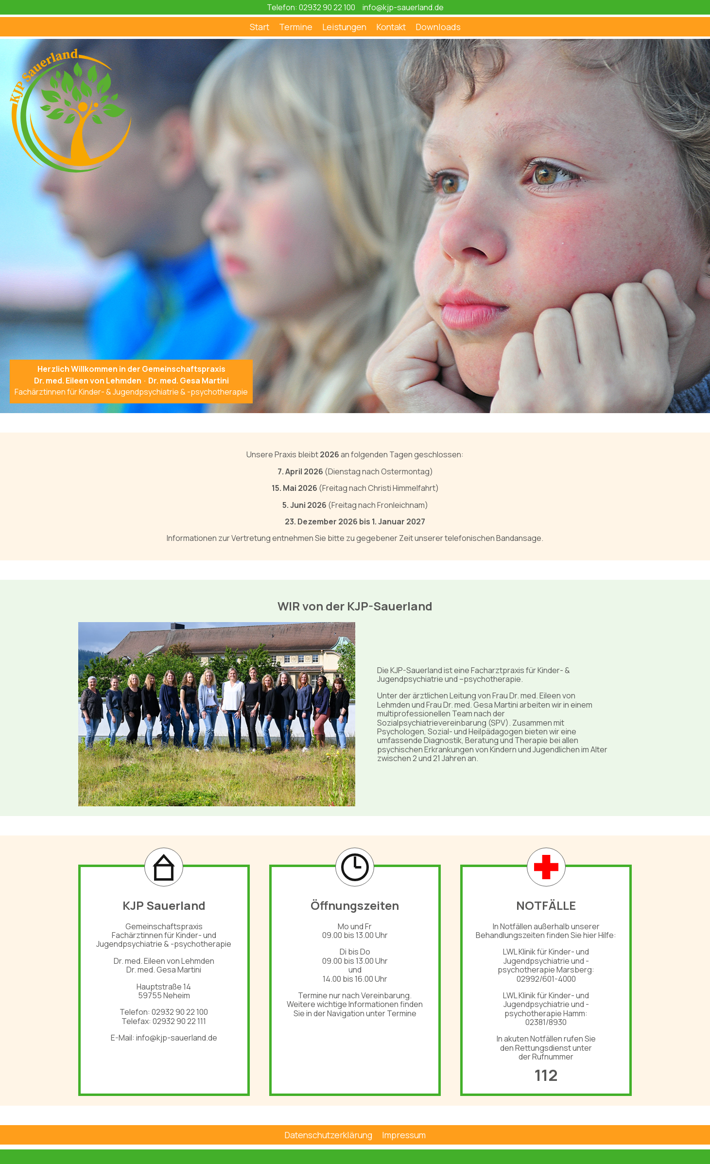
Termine (295, 27)
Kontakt (391, 27)
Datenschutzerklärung (328, 1135)
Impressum (404, 1135)
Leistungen (344, 27)
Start (259, 27)
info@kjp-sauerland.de (403, 7)
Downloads (438, 27)
